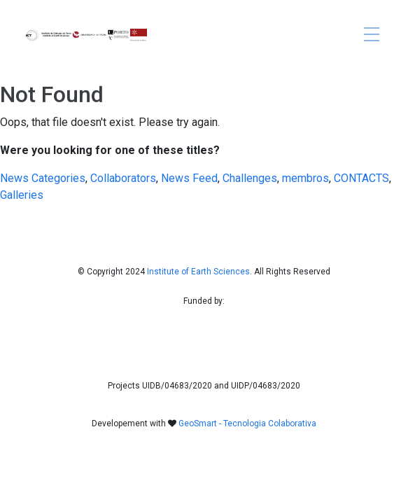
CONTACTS (361, 178)
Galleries (21, 195)
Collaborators (123, 178)
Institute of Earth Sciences (198, 271)
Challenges (250, 178)
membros (305, 178)
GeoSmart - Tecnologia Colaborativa (247, 423)
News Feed (189, 178)
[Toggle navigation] (371, 35)
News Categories (42, 178)
